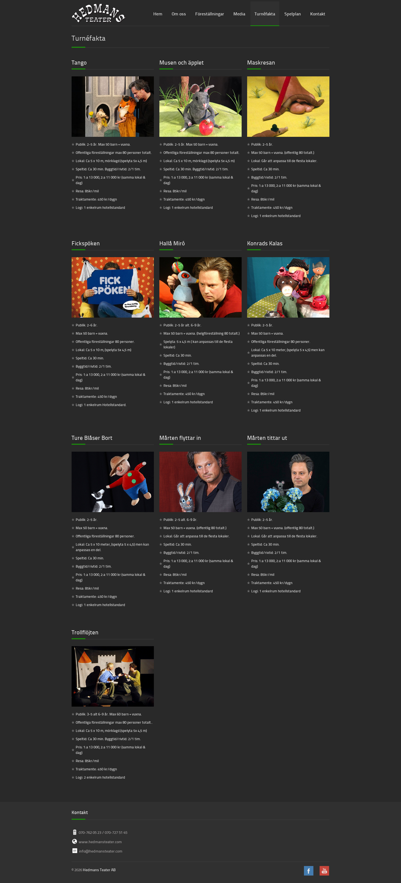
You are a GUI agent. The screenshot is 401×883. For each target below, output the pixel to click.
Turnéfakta (265, 13)
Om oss (179, 13)
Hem (157, 13)
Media (239, 13)
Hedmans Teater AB (99, 869)
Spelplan (292, 13)
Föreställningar (209, 13)
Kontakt (317, 13)
